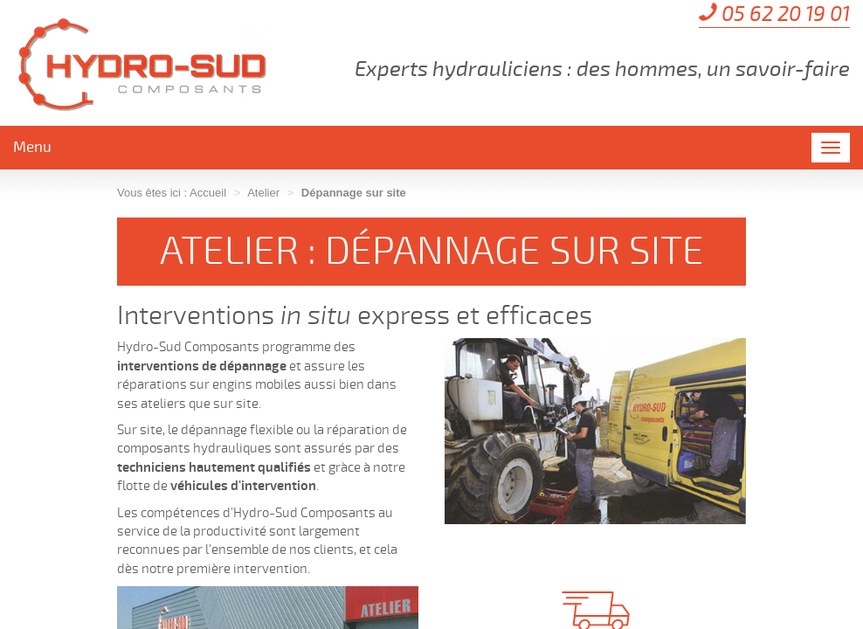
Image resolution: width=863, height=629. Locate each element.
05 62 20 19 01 (785, 14)
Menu (32, 147)
